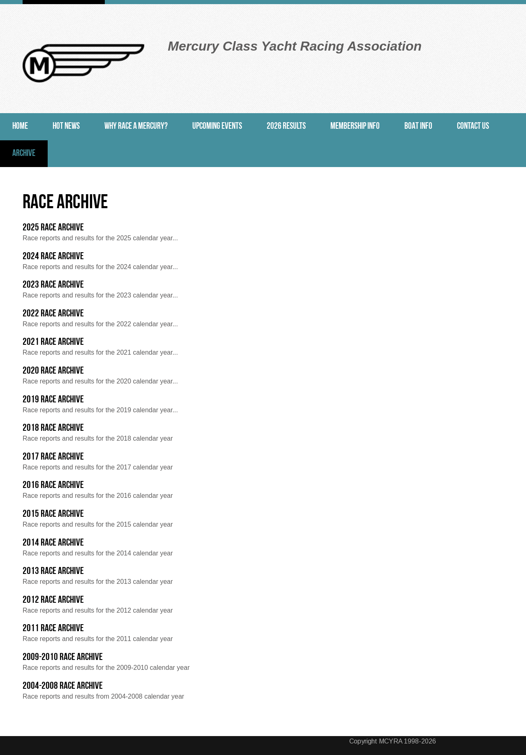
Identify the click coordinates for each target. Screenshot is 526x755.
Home (20, 126)
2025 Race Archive (53, 228)
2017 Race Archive (53, 457)
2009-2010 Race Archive (63, 657)
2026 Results (286, 126)
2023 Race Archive (53, 285)
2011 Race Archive (53, 629)
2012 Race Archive (53, 600)
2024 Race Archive (53, 257)
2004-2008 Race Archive (63, 686)
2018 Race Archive (53, 428)
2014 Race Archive (53, 543)
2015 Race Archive (53, 514)
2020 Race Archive (53, 371)
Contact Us (473, 126)
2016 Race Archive (53, 485)
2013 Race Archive (53, 571)
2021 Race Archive (53, 342)
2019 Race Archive (53, 400)
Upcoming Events (217, 126)
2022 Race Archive (53, 314)
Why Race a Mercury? (136, 126)
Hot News (66, 126)
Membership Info (355, 126)
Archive (23, 153)
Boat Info (418, 126)
